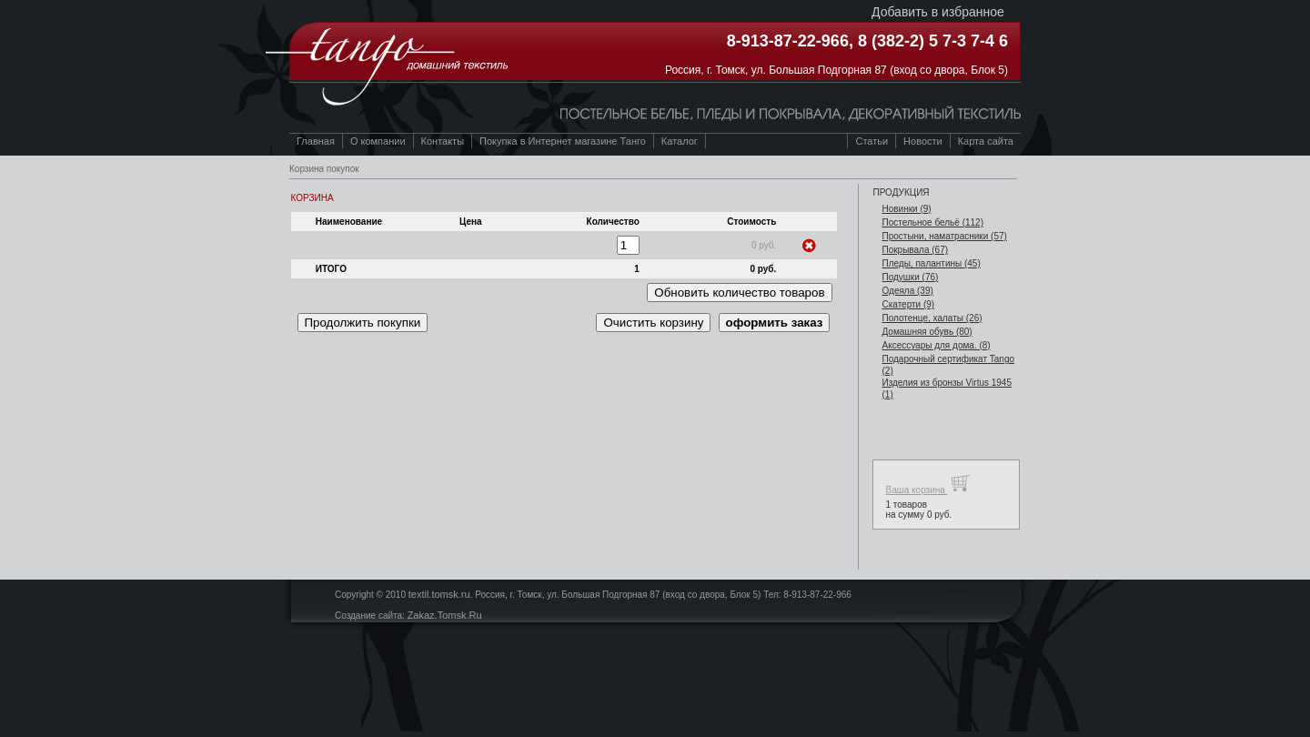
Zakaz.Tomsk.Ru (445, 615)
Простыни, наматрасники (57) (944, 236)
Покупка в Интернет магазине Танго (562, 141)
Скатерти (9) (908, 304)
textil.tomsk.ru (439, 594)
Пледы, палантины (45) (931, 263)
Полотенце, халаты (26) (932, 318)
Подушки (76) (910, 277)
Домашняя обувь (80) (927, 332)
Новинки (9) (906, 209)
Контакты (443, 141)
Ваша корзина (927, 483)
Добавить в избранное (938, 12)
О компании (378, 141)
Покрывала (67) (915, 250)
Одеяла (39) (907, 291)
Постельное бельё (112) (932, 222)
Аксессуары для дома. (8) (936, 345)
